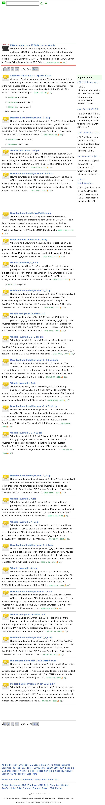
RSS (44, 779)
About (17, 779)
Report (39, 771)
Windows (32, 785)
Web (29, 774)
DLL (46, 785)
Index (38, 779)
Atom (51, 779)
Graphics (6, 768)
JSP (62, 768)
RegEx (5, 788)
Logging (69, 768)
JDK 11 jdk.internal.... (88, 82)
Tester (5, 785)
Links (13, 788)
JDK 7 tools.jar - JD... (88, 133)
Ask (57, 779)
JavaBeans (40, 768)
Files (52, 785)
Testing (22, 774)
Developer (14, 785)
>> (16, 69)
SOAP (13, 774)
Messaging (13, 771)
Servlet (5, 774)
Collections (28, 779)
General (66, 765)
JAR (40, 785)
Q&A (19, 788)
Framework (47, 765)
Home (5, 779)
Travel (45, 788)
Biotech (13, 765)
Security (59, 771)
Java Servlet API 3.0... (88, 109)
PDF (32, 771)
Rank (35, 69)
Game (57, 765)
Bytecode (24, 765)
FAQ (52, 788)
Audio (5, 765)
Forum (58, 788)
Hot (11, 779)
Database (35, 765)
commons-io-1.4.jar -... (88, 156)
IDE (19, 768)
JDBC (50, 768)
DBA (24, 785)
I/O (14, 768)
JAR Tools (27, 768)
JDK (56, 768)
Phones (36, 788)
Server (68, 771)
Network (24, 771)
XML (35, 774)
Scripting (49, 771)
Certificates (62, 785)
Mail (4, 771)
